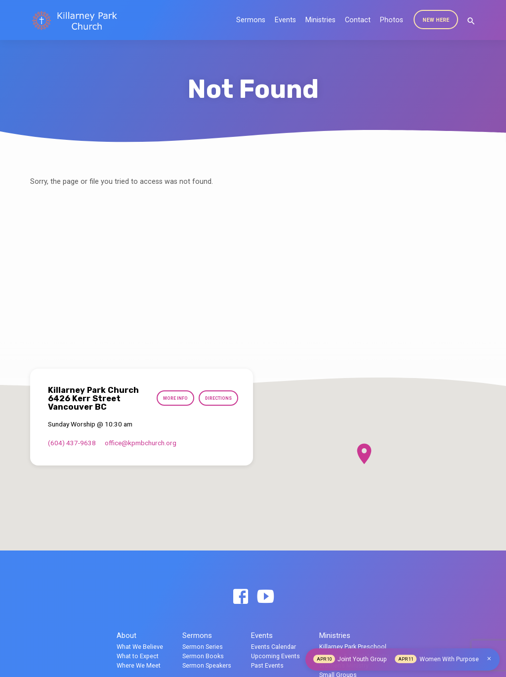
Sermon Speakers (206, 665)
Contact (358, 20)
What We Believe (140, 646)
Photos (391, 20)
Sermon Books (203, 656)
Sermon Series (202, 646)
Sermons (250, 20)
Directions (217, 398)
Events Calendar (273, 646)
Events (285, 20)
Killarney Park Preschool (352, 646)
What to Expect (138, 656)
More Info (172, 398)
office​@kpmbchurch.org (140, 443)
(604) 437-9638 (72, 443)
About (126, 635)
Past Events (267, 665)
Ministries (320, 20)
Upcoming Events (275, 656)
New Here (435, 20)
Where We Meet (139, 665)
